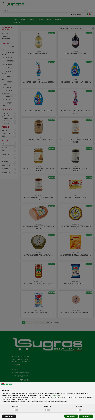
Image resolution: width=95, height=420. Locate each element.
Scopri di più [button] (9, 416)
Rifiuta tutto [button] (71, 416)
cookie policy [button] (56, 395)
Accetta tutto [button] (86, 416)
